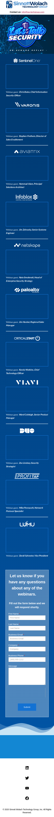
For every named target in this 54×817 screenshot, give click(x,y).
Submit (27, 707)
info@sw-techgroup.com (33, 12)
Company (13, 645)
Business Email (16, 634)
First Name (14, 613)
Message (12, 666)
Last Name (14, 624)
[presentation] (26, 692)
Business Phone (16, 655)
